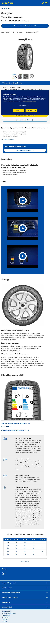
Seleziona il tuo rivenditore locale (25, 115)
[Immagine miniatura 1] (14, 76)
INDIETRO (5, 8)
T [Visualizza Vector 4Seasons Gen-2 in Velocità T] (42, 542)
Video (13, 32)
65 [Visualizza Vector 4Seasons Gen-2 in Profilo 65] (16, 542)
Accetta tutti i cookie (31, 110)
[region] (25, 102)
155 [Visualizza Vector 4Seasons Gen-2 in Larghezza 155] (8, 542)
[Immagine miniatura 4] (31, 76)
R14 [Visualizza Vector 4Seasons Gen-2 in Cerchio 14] (25, 542)
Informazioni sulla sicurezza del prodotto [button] (15, 430)
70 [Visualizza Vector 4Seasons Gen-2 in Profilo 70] (16, 545)
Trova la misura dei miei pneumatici (25, 26)
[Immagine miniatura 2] (20, 76)
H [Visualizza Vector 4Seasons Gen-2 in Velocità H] (42, 551)
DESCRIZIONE (5, 32)
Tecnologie (20, 32)
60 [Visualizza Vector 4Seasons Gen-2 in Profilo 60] (16, 551)
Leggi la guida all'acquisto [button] (25, 150)
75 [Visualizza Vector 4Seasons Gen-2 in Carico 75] (33, 542)
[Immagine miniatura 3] (25, 76)
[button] (46, 3)
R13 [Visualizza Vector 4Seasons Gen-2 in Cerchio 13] (25, 545)
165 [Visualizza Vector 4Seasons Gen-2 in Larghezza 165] (8, 548)
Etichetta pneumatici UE (31, 32)
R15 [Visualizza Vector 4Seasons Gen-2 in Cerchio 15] (25, 554)
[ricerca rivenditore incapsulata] (42, 3)
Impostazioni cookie (23, 105)
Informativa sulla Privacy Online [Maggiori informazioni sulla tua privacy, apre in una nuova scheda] (29, 101)
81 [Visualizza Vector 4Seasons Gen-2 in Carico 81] (33, 548)
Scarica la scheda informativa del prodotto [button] (15, 424)
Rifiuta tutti (18, 110)
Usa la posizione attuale (25, 120)
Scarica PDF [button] (6, 427)
